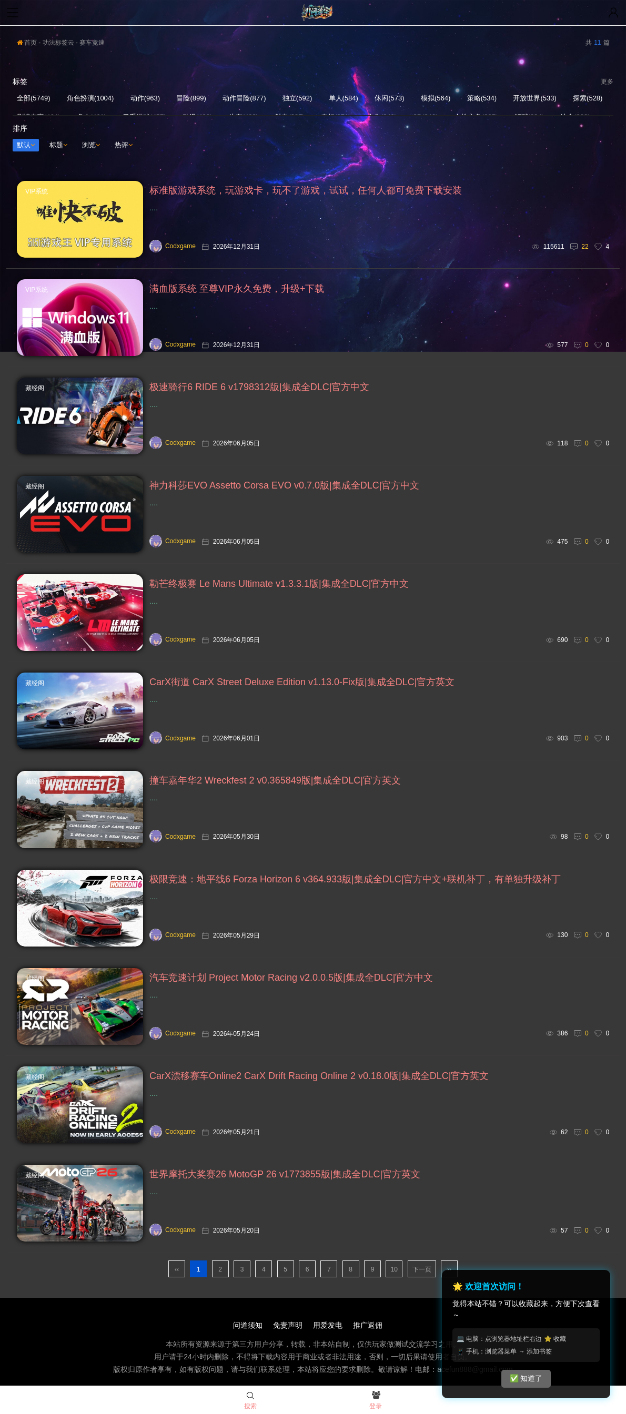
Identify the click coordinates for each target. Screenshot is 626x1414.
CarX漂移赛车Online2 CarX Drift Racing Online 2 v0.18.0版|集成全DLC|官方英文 (319, 1076)
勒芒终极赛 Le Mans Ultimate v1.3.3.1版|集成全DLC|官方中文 (279, 583)
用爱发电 (327, 1325)
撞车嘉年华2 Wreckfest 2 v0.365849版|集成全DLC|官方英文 (275, 780)
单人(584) (343, 98)
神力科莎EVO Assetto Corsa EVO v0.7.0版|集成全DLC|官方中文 (284, 485)
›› (449, 1269)
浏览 (91, 145)
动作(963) (145, 98)
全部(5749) (34, 98)
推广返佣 (367, 1325)
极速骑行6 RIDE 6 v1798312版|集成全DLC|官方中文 (259, 387)
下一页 (421, 1269)
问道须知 (247, 1325)
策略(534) (482, 98)
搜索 (250, 1401)
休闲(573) (389, 98)
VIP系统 (36, 191)
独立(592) (297, 98)
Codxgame (172, 246)
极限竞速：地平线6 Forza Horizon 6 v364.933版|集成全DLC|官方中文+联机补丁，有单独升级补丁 (355, 879)
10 (394, 1269)
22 (584, 246)
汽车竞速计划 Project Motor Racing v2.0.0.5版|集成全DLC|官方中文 (291, 977)
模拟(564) (435, 98)
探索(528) (587, 98)
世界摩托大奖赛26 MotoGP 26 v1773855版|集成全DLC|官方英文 (284, 1174)
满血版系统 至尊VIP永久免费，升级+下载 (237, 288)
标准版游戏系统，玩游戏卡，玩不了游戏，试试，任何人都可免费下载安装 (305, 190)
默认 (26, 145)
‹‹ (177, 1269)
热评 (124, 145)
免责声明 (287, 1325)
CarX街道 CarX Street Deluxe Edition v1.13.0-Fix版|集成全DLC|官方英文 (302, 682)
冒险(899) (191, 98)
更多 (607, 81)
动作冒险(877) (244, 98)
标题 (58, 145)
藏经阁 (34, 388)
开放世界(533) (534, 98)
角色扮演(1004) (90, 98)
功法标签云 (58, 42)
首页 (27, 42)
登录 (375, 1401)
